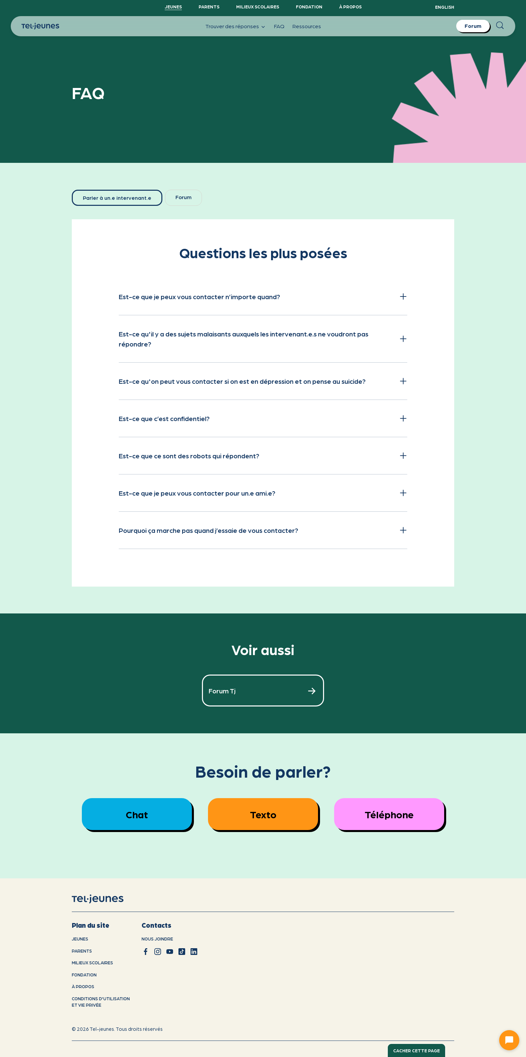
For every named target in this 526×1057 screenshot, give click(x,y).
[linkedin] (194, 952)
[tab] (117, 198)
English (444, 6)
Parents (209, 6)
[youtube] (170, 952)
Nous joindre (157, 938)
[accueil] (106, 899)
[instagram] (158, 952)
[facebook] (146, 952)
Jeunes (173, 6)
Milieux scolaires (257, 6)
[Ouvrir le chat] (509, 1040)
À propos (350, 6)
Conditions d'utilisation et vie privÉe (101, 1002)
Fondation (309, 6)
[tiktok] (182, 952)
